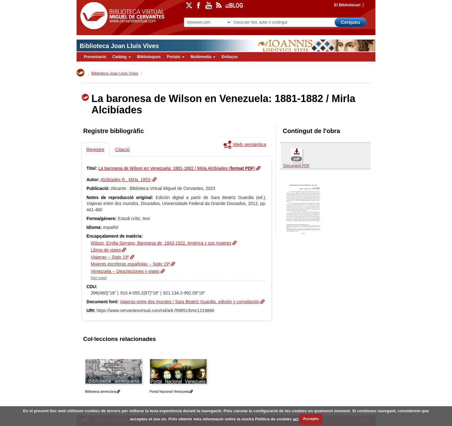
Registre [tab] (95, 149)
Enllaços (230, 57)
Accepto (311, 418)
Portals (175, 57)
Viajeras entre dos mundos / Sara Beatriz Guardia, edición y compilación (190, 301)
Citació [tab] (122, 149)
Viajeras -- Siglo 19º (110, 257)
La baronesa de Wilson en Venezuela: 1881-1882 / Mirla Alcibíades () (176, 168)
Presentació (95, 57)
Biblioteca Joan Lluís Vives (119, 45)
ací (296, 418)
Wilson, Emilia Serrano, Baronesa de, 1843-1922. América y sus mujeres (161, 242)
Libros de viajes (106, 249)
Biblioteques (149, 57)
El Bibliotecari (347, 5)
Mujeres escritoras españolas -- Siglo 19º (130, 264)
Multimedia (203, 57)
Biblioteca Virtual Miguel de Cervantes (121, 16)
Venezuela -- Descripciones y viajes (125, 271)
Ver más (98, 278)
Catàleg (121, 57)
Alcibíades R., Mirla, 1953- (126, 179)
